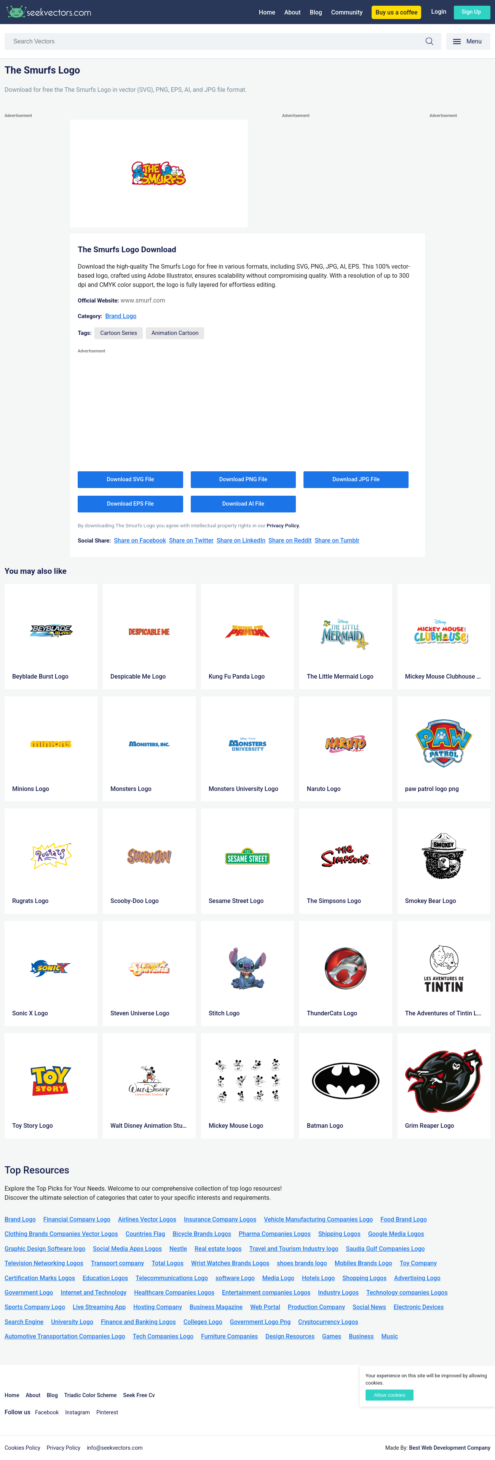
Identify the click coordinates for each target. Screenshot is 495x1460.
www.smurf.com (142, 300)
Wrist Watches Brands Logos (230, 1263)
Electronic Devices (419, 1307)
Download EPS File (130, 503)
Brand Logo (121, 316)
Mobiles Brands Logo (363, 1263)
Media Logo (278, 1278)
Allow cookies (389, 1395)
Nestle (178, 1248)
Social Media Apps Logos (127, 1248)
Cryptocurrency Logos (328, 1322)
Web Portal (265, 1307)
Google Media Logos (396, 1233)
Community (346, 12)
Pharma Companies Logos (275, 1233)
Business (361, 1336)
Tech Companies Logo (163, 1336)
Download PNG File (243, 479)
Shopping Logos (364, 1278)
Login (438, 11)
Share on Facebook (140, 540)
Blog (316, 12)
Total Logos (168, 1263)
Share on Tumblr (337, 540)
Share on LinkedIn (241, 540)
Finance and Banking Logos (138, 1322)
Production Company (316, 1307)
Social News (369, 1307)
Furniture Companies (229, 1336)
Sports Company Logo (35, 1307)
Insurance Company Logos (220, 1219)
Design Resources (290, 1336)
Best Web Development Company (449, 1448)
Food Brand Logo (403, 1219)
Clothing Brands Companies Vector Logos (61, 1233)
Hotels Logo (318, 1278)
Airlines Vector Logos (147, 1219)
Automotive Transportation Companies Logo (65, 1336)
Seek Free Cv (139, 1395)
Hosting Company (157, 1307)
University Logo (72, 1322)
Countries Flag (145, 1233)
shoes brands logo (302, 1263)
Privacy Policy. (283, 525)
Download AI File (243, 503)
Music (390, 1336)
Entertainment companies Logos (266, 1292)
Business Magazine (216, 1307)
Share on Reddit (289, 540)
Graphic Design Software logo (45, 1248)
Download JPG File (356, 479)
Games (331, 1336)
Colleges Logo (203, 1322)
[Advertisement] (35, 234)
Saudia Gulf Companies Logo (385, 1248)
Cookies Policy (22, 1448)
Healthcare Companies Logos (174, 1292)
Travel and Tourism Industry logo (294, 1248)
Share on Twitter (191, 540)
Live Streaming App (99, 1307)
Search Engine (24, 1322)
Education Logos (105, 1278)
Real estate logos (218, 1248)
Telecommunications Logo (172, 1278)
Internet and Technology (93, 1292)
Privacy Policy (64, 1448)
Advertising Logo (417, 1278)
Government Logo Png (260, 1322)
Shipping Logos (339, 1233)
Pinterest (107, 1412)
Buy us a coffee (396, 12)
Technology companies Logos (407, 1292)
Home (267, 12)
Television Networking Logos (44, 1263)
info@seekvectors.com (115, 1448)
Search (433, 42)
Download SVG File (130, 479)
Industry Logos (338, 1292)
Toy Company (418, 1263)
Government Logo (29, 1292)
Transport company (117, 1263)
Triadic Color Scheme (90, 1395)
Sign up (471, 11)
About (292, 12)
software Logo (235, 1278)
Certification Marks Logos (40, 1278)
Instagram (77, 1412)
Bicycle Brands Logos (202, 1233)
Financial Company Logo (76, 1219)
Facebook (47, 1412)
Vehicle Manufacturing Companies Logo (318, 1219)
